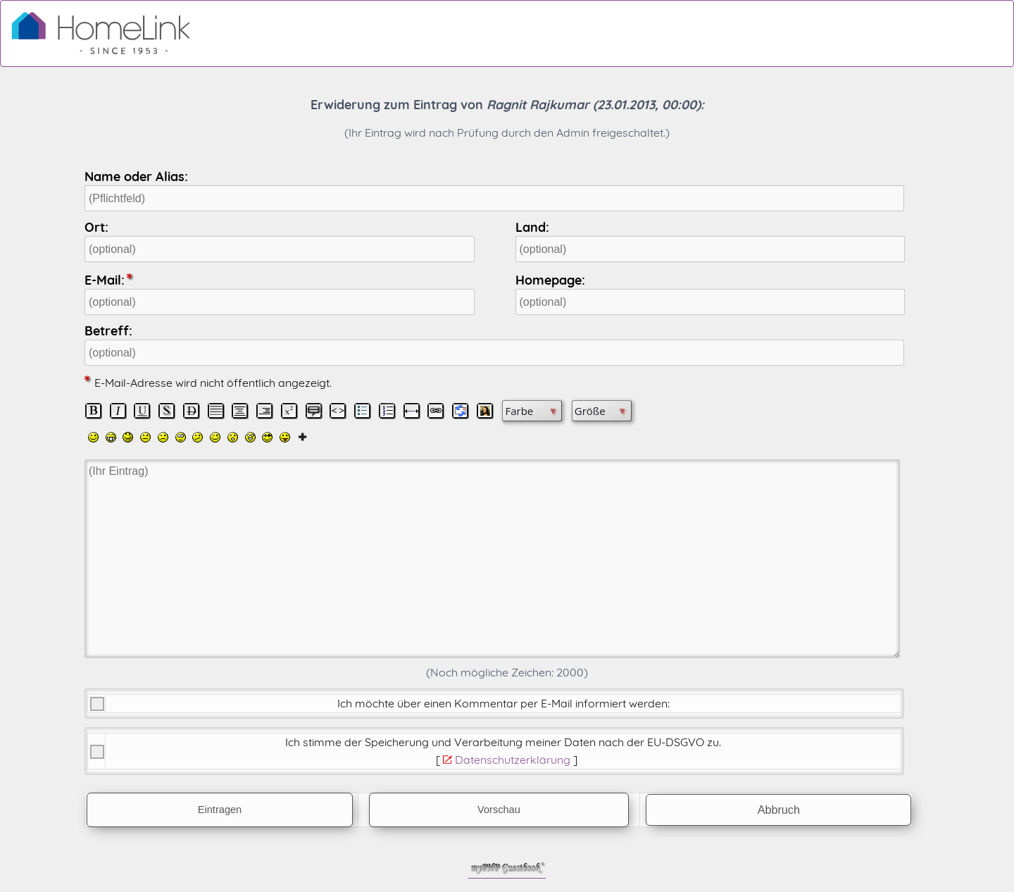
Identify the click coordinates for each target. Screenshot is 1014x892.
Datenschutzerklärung (512, 759)
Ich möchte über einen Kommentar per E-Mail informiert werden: (503, 703)
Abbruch (779, 809)
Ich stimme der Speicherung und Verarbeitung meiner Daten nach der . (503, 742)
